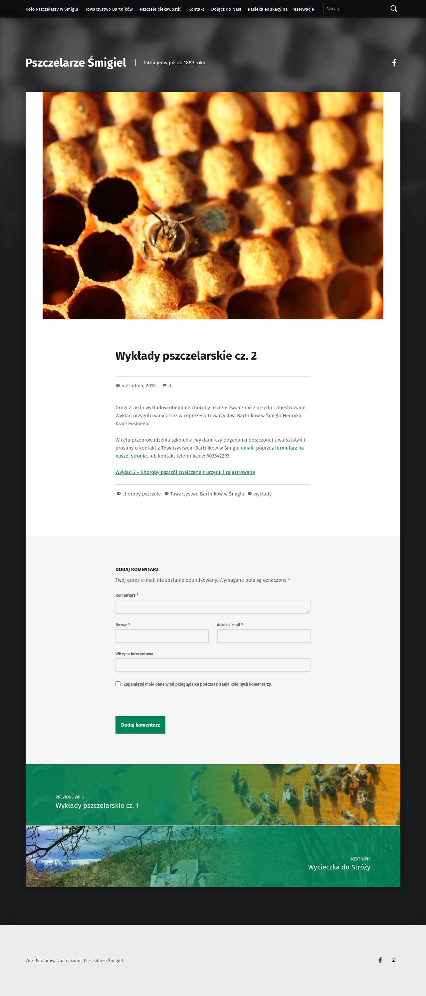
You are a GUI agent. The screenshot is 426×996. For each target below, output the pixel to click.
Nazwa (122, 625)
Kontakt (196, 9)
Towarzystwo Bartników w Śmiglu (207, 494)
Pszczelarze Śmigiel (76, 63)
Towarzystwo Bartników (109, 9)
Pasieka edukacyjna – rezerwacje (281, 9)
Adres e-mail (230, 625)
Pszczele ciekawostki (161, 9)
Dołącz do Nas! (226, 9)
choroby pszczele (141, 494)
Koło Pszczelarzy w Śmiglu (52, 9)
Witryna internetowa (134, 654)
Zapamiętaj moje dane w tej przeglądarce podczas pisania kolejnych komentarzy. (198, 684)
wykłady (263, 494)
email (247, 448)
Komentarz (126, 595)
